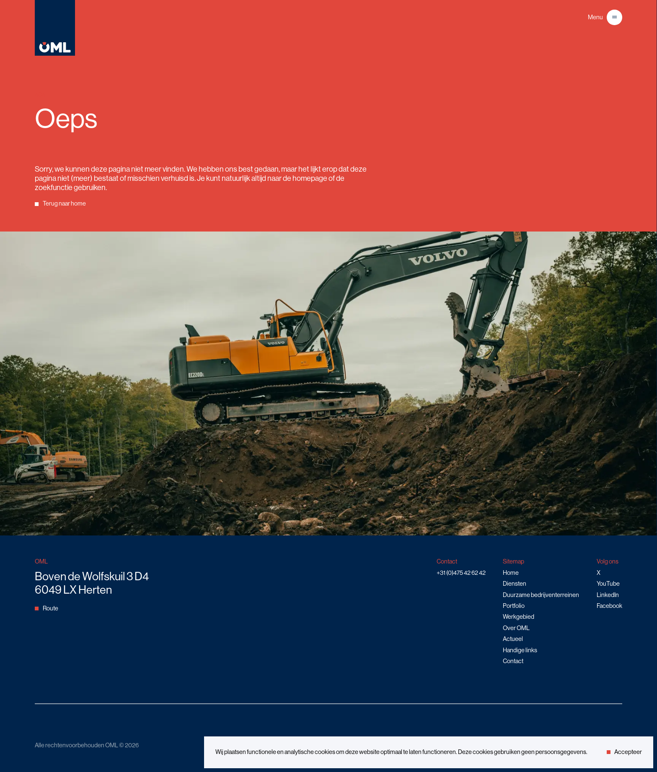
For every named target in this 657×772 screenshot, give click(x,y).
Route (46, 608)
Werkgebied (518, 616)
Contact (513, 661)
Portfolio (514, 606)
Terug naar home (60, 203)
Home (511, 572)
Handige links (520, 650)
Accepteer (624, 752)
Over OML (516, 628)
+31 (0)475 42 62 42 (461, 572)
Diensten (514, 583)
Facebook (609, 606)
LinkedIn (608, 595)
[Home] (55, 54)
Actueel (513, 639)
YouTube (608, 583)
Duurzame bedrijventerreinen (541, 595)
